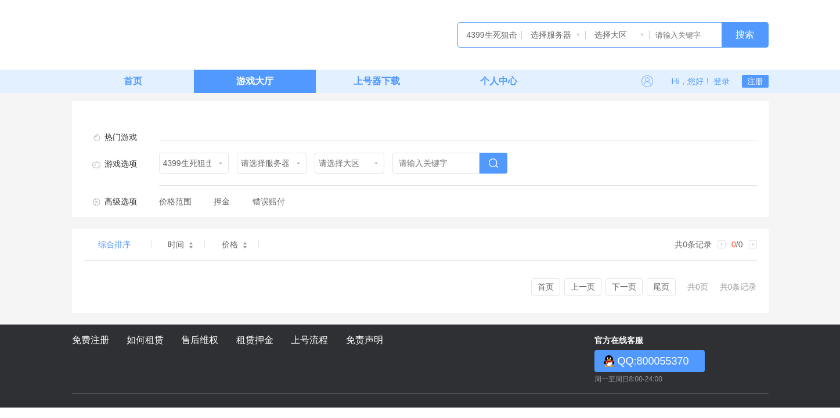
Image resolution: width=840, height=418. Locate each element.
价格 (234, 244)
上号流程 (309, 340)
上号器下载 (377, 81)
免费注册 (90, 340)
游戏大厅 (254, 81)
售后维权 (199, 340)
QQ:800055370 (653, 361)
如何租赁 (145, 340)
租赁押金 (254, 340)
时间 (180, 244)
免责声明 (364, 340)
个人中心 (498, 81)
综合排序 (114, 244)
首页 (133, 81)
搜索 (745, 34)
